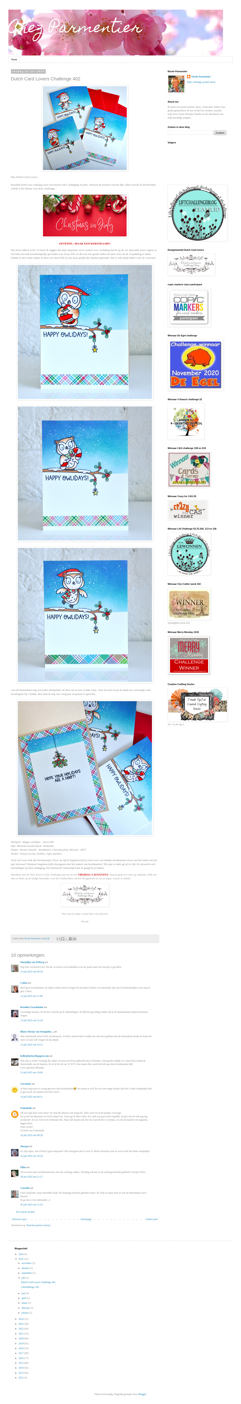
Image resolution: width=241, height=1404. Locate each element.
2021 (21, 1333)
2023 (21, 1323)
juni (24, 1293)
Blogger (142, 1394)
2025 (21, 1258)
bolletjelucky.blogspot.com (34, 1055)
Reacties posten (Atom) (38, 1225)
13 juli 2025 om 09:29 (31, 971)
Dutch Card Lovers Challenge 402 (38, 1282)
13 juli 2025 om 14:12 (31, 1044)
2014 (21, 1367)
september (27, 1273)
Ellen (23, 1167)
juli (24, 1277)
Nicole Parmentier (201, 76)
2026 (21, 1254)
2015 (21, 1363)
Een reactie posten (25, 1211)
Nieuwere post (19, 1219)
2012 (21, 1377)
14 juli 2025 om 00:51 (31, 1096)
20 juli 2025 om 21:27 (31, 1176)
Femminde (26, 1108)
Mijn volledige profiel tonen (201, 82)
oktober (26, 1268)
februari (26, 1307)
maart (25, 1302)
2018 (21, 1348)
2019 (21, 1343)
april (24, 1298)
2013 (21, 1372)
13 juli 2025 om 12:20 (31, 1020)
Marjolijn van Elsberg (32, 962)
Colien (23, 982)
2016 (21, 1358)
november (27, 1263)
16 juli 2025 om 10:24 (31, 1156)
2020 (21, 1338)
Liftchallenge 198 (30, 1287)
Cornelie (25, 1188)
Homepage (86, 1219)
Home (14, 59)
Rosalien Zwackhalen (31, 1007)
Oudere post (152, 1219)
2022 (21, 1328)
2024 (21, 1319)
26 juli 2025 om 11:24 (31, 1204)
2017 (21, 1353)
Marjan (24, 1146)
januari (25, 1312)
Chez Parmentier (75, 28)
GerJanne (25, 1083)
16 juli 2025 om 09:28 (31, 1135)
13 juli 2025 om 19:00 (31, 1072)
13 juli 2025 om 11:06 (31, 996)
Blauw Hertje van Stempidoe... (36, 1031)
